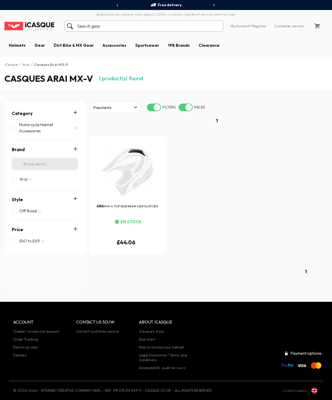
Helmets (17, 45)
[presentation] (117, 5)
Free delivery (166, 5)
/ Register (257, 26)
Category (22, 113)
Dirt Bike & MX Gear (74, 45)
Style (17, 199)
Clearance (209, 45)
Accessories (114, 45)
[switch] (154, 107)
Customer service (289, 26)
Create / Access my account (36, 331)
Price (17, 229)
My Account (239, 26)
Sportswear (147, 45)
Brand (18, 149)
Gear (39, 45)
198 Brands (179, 45)
